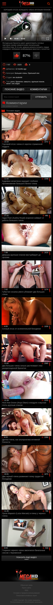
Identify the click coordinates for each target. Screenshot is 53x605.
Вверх (49, 600)
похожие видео (14, 89)
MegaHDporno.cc (34, 4)
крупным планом (37, 82)
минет (8, 84)
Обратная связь (26, 585)
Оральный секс (34, 73)
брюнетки (19, 82)
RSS (26, 590)
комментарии (38, 89)
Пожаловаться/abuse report (26, 596)
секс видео (16, 84)
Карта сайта (26, 588)
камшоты (27, 82)
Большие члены (21, 73)
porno (12, 82)
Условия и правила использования (26, 593)
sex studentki (17, 77)
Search (48, 3)
